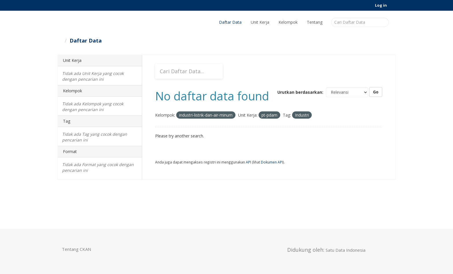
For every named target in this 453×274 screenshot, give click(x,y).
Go (375, 92)
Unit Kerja (260, 22)
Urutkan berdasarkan (299, 92)
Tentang (314, 22)
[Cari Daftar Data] (360, 22)
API (248, 162)
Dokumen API (272, 162)
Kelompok (288, 22)
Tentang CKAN (76, 249)
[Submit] (383, 21)
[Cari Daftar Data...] (189, 71)
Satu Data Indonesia (345, 250)
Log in (381, 5)
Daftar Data (230, 22)
